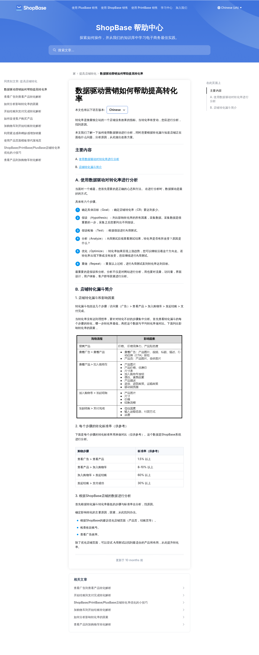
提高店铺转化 (88, 73)
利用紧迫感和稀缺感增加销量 (22, 133)
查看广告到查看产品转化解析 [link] (129, 588)
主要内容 (86, 150)
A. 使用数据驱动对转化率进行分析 (109, 180)
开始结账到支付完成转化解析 (22, 111)
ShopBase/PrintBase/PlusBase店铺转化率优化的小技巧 (32, 150)
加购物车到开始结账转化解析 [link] (129, 609)
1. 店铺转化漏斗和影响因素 (95, 298)
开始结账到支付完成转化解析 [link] (129, 595)
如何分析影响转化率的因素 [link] (129, 617)
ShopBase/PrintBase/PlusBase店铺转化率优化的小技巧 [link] (129, 602)
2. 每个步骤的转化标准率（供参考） (101, 426)
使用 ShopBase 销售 (114, 7)
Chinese (117, 110)
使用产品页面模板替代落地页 (22, 140)
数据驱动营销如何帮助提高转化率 (25, 89)
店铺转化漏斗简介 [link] (90, 167)
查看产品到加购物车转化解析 (22, 160)
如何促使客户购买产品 (18, 118)
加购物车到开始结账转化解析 (22, 125)
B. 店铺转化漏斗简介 (96, 289)
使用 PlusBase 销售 (85, 7)
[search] (131, 50)
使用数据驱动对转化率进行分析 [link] (99, 159)
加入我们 (181, 7)
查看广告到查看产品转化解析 (22, 96)
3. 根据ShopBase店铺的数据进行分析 (103, 496)
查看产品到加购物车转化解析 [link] (129, 624)
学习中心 (166, 7)
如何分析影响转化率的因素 (21, 104)
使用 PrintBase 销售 (144, 7)
